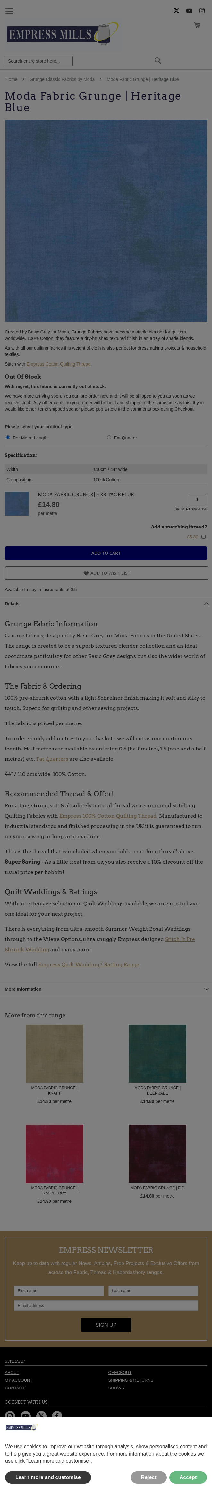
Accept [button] (188, 1477)
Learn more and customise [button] (48, 1477)
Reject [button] (149, 1477)
